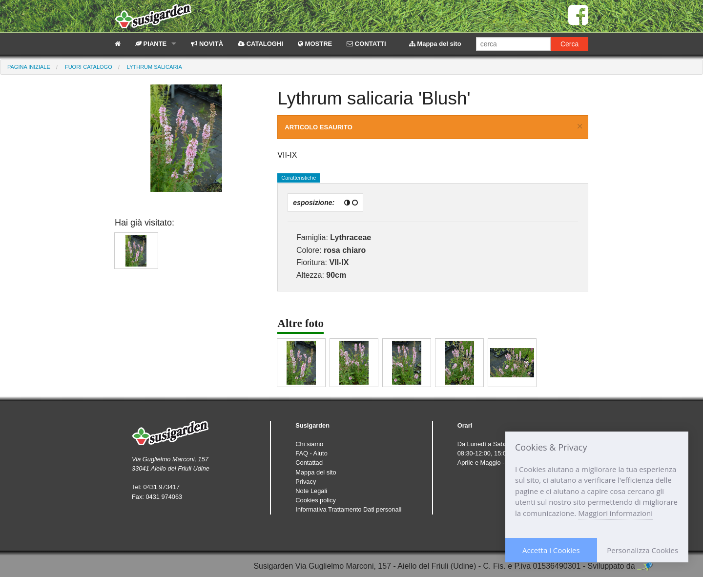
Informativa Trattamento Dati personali (348, 509)
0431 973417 (161, 487)
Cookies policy (315, 500)
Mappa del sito (435, 43)
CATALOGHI (260, 43)
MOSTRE (315, 43)
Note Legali (311, 491)
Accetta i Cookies (551, 550)
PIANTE (150, 43)
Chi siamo (309, 444)
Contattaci (309, 462)
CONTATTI (366, 43)
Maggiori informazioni (615, 513)
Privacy (305, 481)
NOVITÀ (207, 43)
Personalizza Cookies (642, 550)
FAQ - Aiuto (311, 453)
